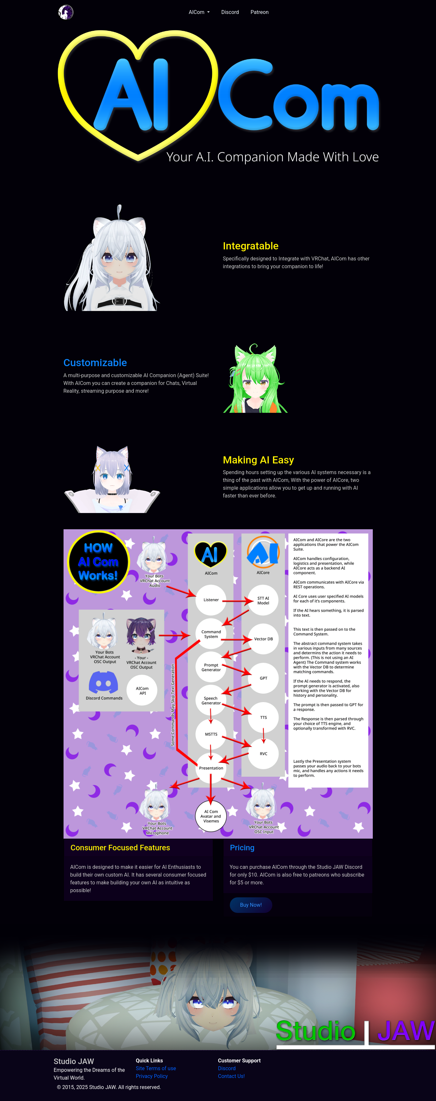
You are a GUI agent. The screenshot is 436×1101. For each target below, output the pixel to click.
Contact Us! (231, 1076)
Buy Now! (251, 905)
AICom (197, 12)
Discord (230, 12)
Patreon (260, 12)
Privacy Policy (152, 1076)
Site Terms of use (156, 1068)
